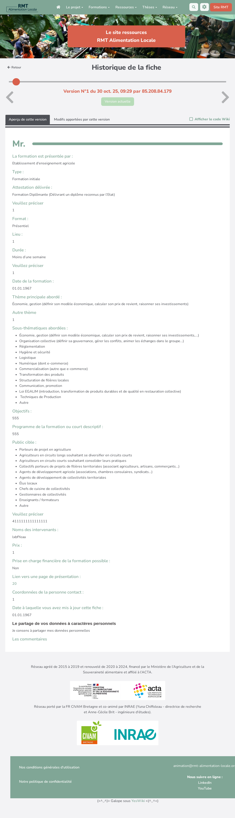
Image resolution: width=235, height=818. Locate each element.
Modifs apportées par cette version (82, 119)
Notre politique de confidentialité (45, 781)
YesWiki (138, 800)
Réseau (170, 7)
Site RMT (220, 7)
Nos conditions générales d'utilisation (49, 767)
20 (14, 583)
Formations (99, 7)
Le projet (74, 7)
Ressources (126, 7)
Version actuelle (118, 101)
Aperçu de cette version (28, 119)
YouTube (205, 788)
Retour (14, 67)
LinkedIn (205, 782)
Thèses (149, 7)
